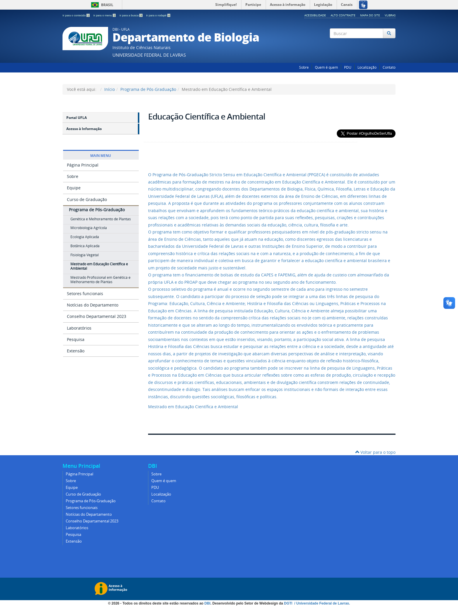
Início (109, 89)
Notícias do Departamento (92, 305)
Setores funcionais (85, 293)
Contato (389, 67)
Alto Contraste (343, 15)
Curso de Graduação (87, 199)
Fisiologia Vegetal (84, 254)
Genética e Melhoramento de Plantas (100, 219)
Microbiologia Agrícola (88, 227)
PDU (347, 67)
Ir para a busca (131, 15)
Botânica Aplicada (85, 245)
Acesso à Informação (84, 128)
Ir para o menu (105, 15)
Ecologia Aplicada (84, 236)
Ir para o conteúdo (76, 15)
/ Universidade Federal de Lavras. (321, 603)
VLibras (390, 15)
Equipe (74, 188)
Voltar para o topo (375, 452)
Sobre (304, 67)
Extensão (75, 351)
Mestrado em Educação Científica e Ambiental (99, 266)
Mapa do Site (370, 15)
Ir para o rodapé (158, 15)
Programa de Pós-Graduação (148, 89)
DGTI (288, 603)
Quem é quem (326, 67)
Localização (367, 67)
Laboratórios (79, 328)
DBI (207, 603)
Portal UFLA (76, 117)
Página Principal (82, 165)
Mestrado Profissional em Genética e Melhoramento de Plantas (100, 279)
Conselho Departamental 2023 (96, 316)
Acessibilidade (315, 15)
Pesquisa (75, 339)
